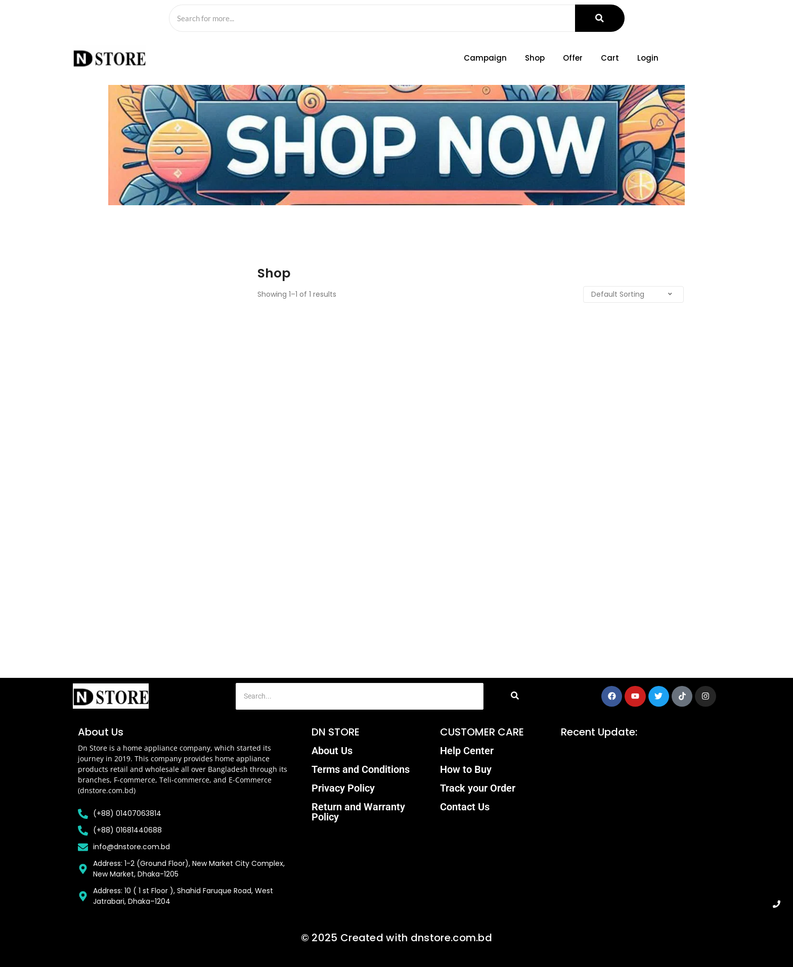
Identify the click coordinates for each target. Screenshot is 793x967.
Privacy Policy (343, 788)
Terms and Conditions (361, 769)
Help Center (467, 751)
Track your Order (477, 788)
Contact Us (465, 807)
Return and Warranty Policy (358, 812)
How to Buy (466, 769)
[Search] (371, 18)
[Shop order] (629, 294)
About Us (332, 751)
